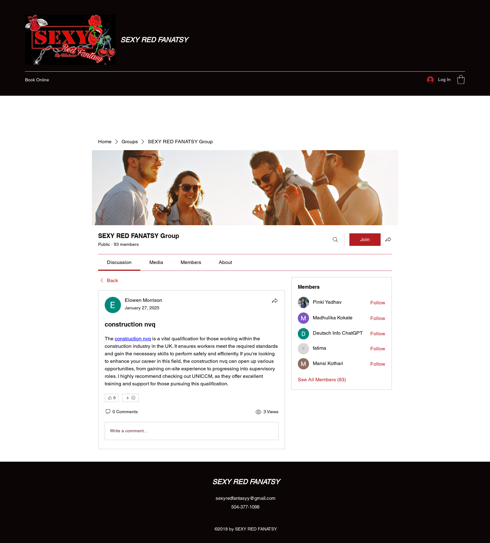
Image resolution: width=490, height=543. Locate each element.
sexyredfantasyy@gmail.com (246, 498)
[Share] (274, 300)
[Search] (335, 239)
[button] (461, 79)
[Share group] (388, 239)
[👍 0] (111, 398)
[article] (191, 369)
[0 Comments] (121, 412)
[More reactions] (130, 398)
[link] (119, 262)
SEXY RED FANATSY (154, 40)
